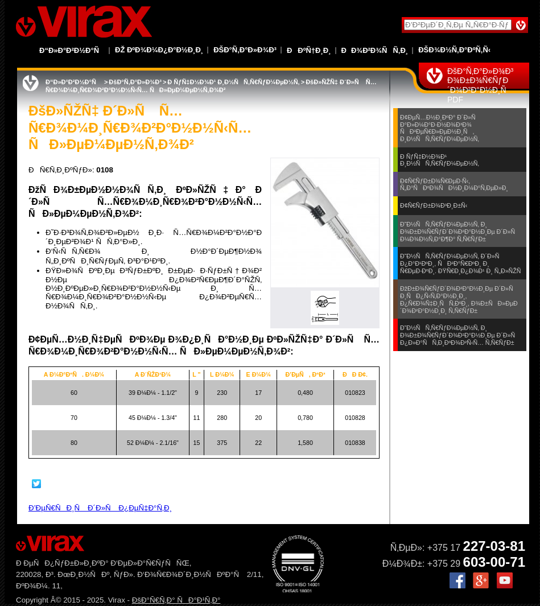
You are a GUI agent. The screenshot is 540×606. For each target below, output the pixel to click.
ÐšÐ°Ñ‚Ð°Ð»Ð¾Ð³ (245, 50)
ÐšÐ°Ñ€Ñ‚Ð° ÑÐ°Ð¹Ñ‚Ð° (176, 600)
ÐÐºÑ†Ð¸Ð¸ (309, 50)
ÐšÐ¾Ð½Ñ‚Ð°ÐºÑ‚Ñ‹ (454, 50)
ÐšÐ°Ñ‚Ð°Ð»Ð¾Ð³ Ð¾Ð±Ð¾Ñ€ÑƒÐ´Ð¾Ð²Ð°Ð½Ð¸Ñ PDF (480, 85)
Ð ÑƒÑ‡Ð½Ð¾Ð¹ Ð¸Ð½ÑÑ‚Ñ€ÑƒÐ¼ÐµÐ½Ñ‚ (233, 82)
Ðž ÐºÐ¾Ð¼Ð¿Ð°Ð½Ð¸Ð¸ (159, 50)
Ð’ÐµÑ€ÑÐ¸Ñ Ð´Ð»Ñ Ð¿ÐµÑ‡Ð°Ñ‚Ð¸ (100, 508)
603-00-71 (494, 562)
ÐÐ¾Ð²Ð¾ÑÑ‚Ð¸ (375, 50)
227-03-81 (494, 546)
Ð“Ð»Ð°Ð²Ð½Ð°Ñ (72, 50)
